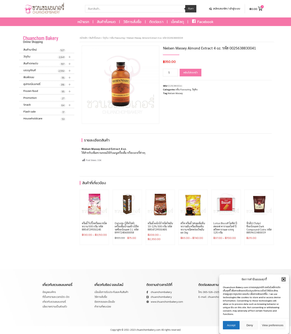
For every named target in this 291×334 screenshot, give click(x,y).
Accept (231, 326)
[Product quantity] (170, 72)
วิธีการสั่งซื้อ (132, 22)
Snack (48, 104)
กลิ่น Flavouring (117, 38)
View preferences (272, 326)
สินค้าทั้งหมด (106, 22)
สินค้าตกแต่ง (48, 63)
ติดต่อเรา (156, 22)
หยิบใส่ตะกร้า (190, 73)
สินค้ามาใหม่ (44, 49)
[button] (283, 281)
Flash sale (44, 111)
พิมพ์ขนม (48, 77)
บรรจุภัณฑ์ (48, 70)
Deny (249, 326)
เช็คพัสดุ (177, 22)
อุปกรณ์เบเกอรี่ (48, 84)
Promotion (44, 98)
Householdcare (44, 118)
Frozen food (48, 91)
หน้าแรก (83, 22)
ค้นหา (191, 9)
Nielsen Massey (175, 93)
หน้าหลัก (83, 38)
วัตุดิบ (48, 56)
